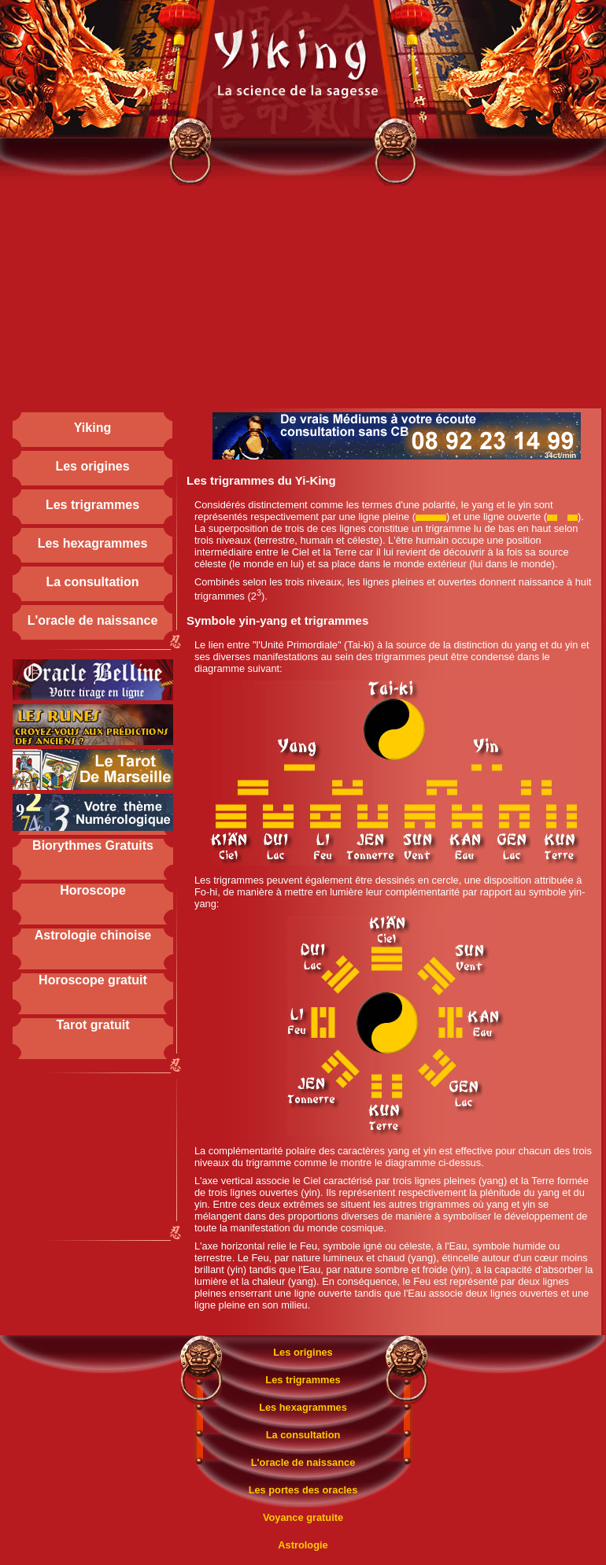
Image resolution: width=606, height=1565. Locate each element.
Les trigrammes (92, 504)
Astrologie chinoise (93, 935)
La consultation (92, 582)
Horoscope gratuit (93, 980)
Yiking (92, 427)
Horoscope (93, 890)
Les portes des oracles (303, 1490)
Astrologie (302, 1545)
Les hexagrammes (93, 543)
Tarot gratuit (92, 1025)
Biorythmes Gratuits (92, 845)
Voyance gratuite (303, 1517)
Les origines (92, 466)
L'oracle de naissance (93, 620)
